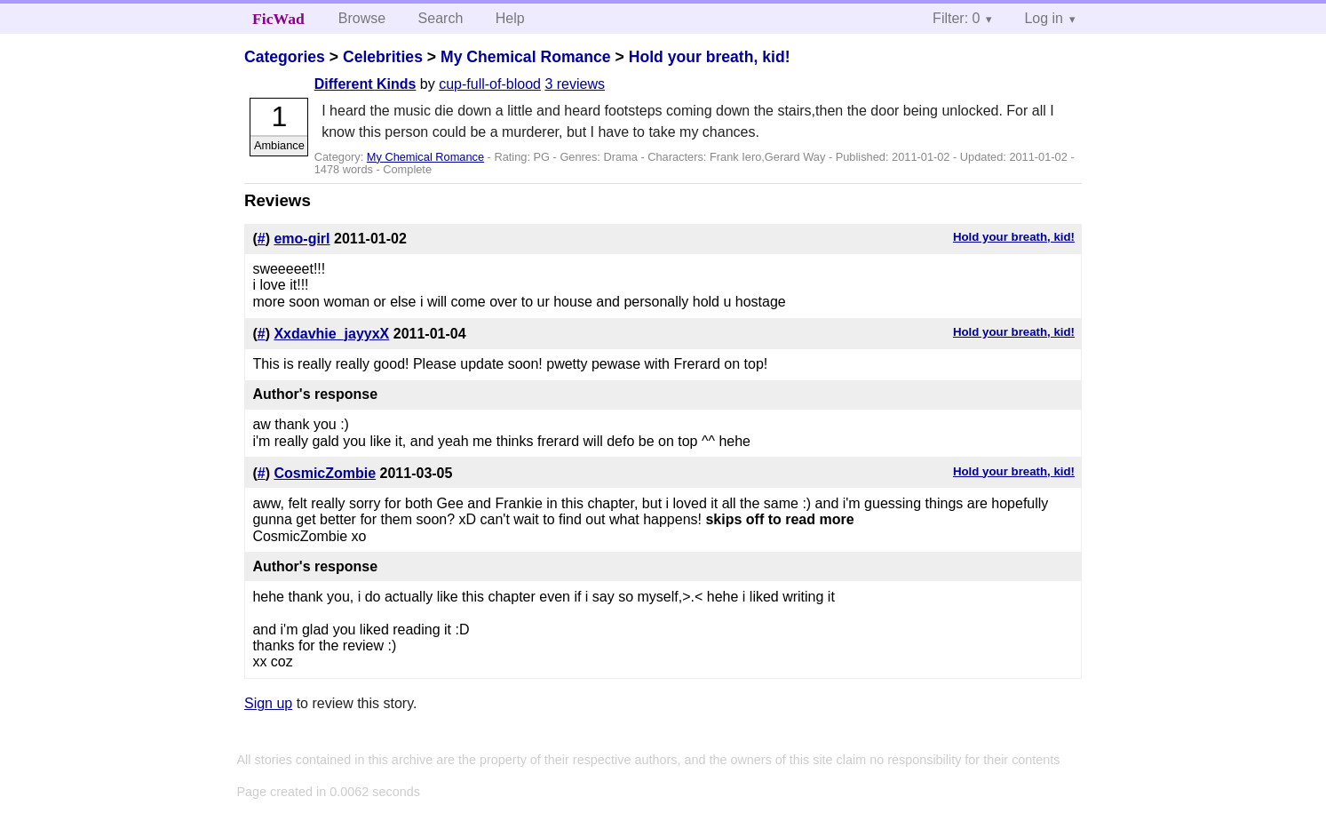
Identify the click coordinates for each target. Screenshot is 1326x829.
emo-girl (302, 238)
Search (441, 18)
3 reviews (574, 84)
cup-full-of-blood (490, 84)
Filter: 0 (956, 18)
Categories (284, 57)
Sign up (268, 703)
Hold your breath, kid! (709, 57)
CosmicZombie (325, 473)
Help (510, 18)
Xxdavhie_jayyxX (331, 333)
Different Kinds (365, 84)
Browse (361, 18)
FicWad (278, 19)
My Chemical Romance (526, 57)
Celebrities (383, 57)
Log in (1043, 18)
